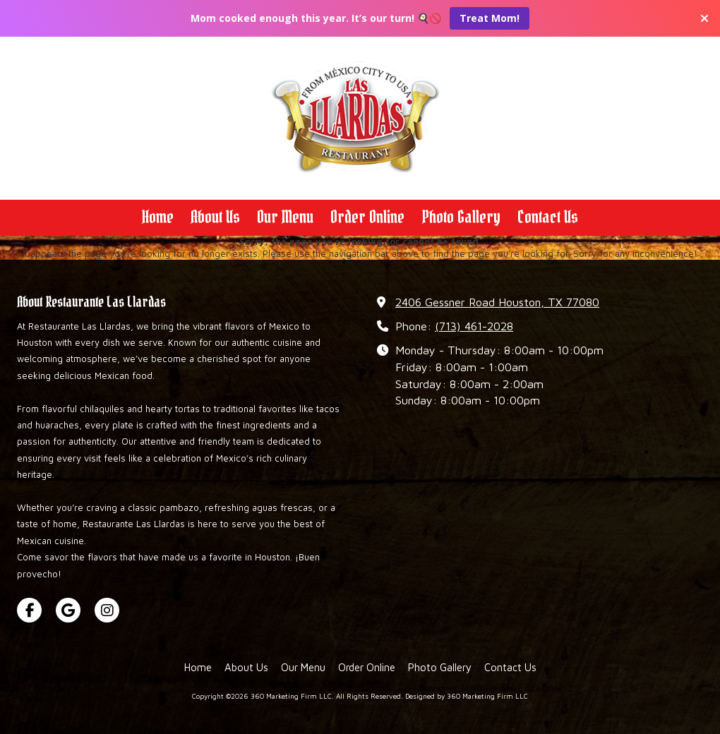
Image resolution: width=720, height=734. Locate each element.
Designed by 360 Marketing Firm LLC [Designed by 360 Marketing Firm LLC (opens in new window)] (466, 696)
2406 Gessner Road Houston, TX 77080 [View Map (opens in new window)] (497, 301)
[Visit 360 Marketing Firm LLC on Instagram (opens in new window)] (107, 610)
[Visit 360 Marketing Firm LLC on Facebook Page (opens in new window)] (29, 610)
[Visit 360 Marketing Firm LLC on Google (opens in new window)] (68, 610)
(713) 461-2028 (474, 325)
